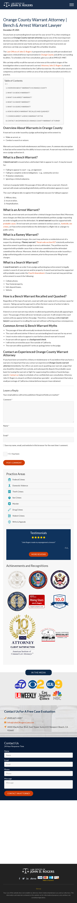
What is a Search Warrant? (19, 107)
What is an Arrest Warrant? (19, 97)
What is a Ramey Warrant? (18, 102)
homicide (65, 223)
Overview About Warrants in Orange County (27, 88)
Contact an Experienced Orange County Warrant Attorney (33, 121)
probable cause (9, 223)
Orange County (47, 54)
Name (6, 426)
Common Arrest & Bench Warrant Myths (25, 116)
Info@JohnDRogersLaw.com (20, 722)
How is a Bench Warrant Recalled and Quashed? (28, 111)
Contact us (13, 375)
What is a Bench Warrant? (18, 93)
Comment (7, 399)
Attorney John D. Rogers (51, 65)
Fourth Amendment (36, 273)
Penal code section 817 (46, 242)
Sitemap (38, 889)
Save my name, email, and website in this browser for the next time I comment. (36, 445)
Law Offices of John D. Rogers (19, 51)
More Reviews (38, 554)
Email (6, 435)
